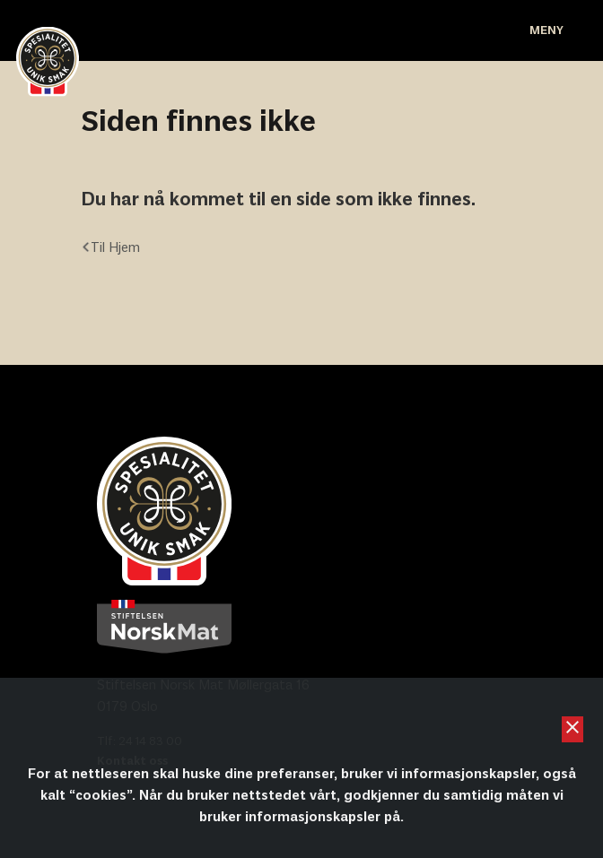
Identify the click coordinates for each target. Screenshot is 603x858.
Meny (546, 31)
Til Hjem (110, 248)
